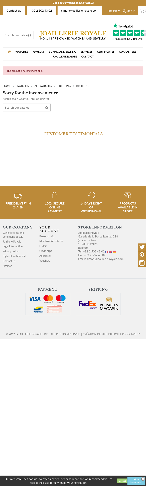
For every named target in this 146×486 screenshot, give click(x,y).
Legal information (13, 246)
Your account (49, 229)
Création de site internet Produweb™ (111, 334)
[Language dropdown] (114, 11)
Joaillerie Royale (65, 56)
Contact (87, 56)
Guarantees (127, 52)
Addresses (45, 255)
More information (136, 481)
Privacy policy (11, 251)
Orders (43, 246)
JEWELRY (38, 52)
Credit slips (45, 250)
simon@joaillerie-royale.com (79, 10)
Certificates (106, 52)
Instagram (142, 263)
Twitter (142, 247)
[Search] (18, 35)
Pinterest (142, 255)
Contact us (14, 10)
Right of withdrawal (14, 256)
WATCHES (21, 52)
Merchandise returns (51, 241)
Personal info (46, 236)
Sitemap (7, 265)
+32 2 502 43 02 (41, 10)
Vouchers (44, 260)
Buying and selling (62, 52)
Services (87, 52)
